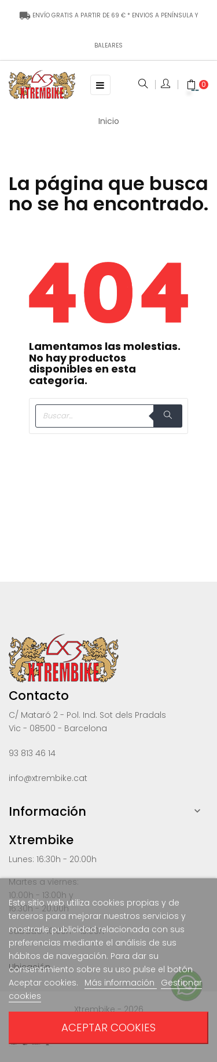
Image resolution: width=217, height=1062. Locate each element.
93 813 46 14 (32, 753)
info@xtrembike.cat (48, 778)
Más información (120, 982)
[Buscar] (108, 416)
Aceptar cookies (108, 1027)
